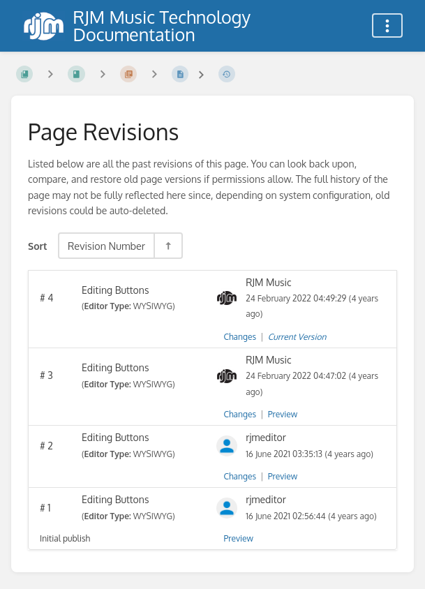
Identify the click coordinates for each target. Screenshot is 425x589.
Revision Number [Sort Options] (106, 245)
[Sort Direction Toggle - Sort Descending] (167, 246)
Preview (282, 414)
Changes (240, 336)
